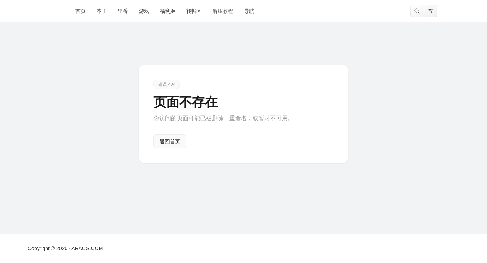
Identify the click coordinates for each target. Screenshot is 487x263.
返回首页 (170, 141)
